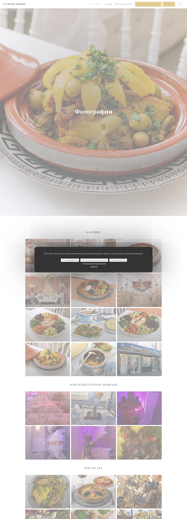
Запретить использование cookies (94, 260)
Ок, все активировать (70, 260)
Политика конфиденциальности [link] (94, 264)
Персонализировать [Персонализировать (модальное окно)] (118, 260)
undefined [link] (93, 267)
